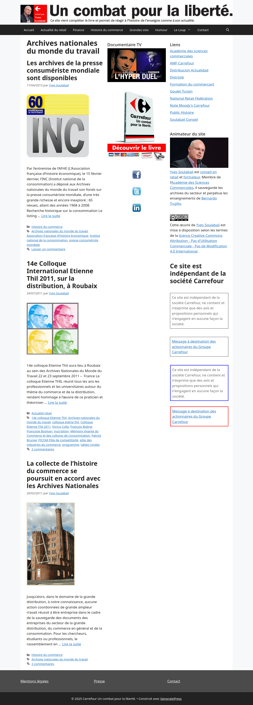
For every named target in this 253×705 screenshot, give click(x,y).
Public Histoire (182, 112)
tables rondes (90, 445)
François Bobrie (81, 427)
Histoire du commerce (107, 30)
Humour (161, 30)
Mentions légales (34, 681)
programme (70, 445)
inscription (61, 431)
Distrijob (177, 77)
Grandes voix (139, 30)
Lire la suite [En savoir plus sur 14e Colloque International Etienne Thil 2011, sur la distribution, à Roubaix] (57, 402)
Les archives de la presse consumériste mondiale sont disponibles (65, 70)
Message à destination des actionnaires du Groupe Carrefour (194, 346)
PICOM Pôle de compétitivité (58, 440)
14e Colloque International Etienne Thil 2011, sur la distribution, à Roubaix (62, 274)
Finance (78, 30)
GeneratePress (171, 699)
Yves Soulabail (208, 225)
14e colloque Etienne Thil (48, 418)
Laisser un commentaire (48, 249)
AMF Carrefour (182, 63)
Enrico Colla (60, 427)
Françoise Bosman (39, 431)
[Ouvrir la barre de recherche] (228, 30)
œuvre (185, 225)
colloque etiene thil (65, 422)
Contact (202, 30)
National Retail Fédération (191, 98)
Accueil (29, 30)
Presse (99, 681)
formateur (191, 177)
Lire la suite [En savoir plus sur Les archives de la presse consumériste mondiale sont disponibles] (50, 215)
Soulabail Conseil (184, 119)
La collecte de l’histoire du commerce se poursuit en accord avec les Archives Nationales (63, 474)
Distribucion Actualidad (189, 70)
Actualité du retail (53, 30)
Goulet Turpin (181, 91)
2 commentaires (42, 449)
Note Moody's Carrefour (190, 105)
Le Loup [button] (184, 30)
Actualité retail (41, 413)
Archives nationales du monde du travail (59, 231)
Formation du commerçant (192, 84)
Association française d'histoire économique (57, 236)
